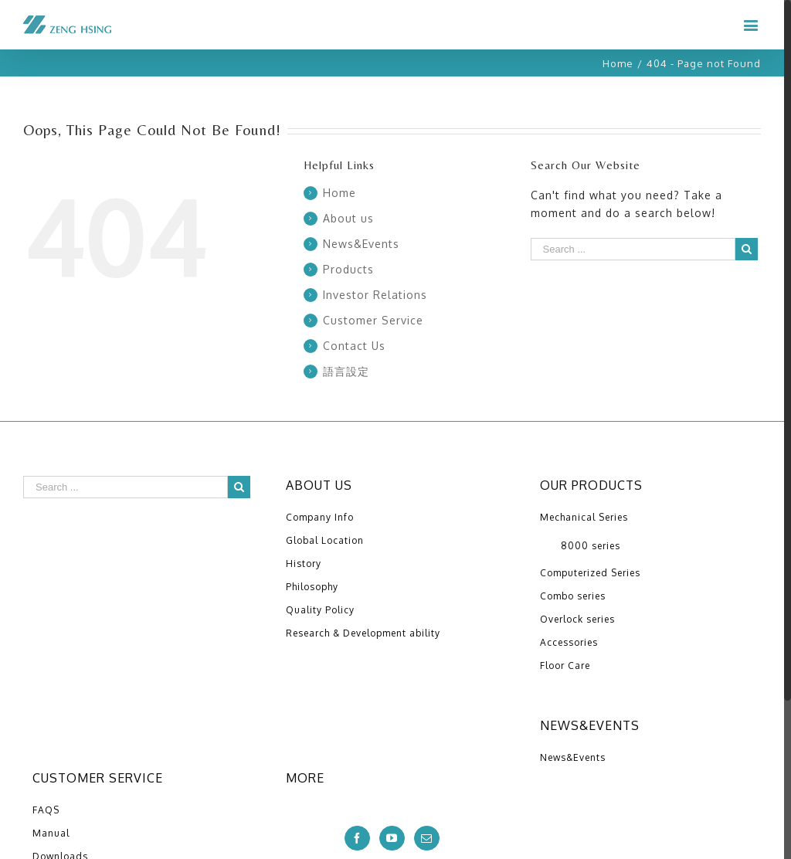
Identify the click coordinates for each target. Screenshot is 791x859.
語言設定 (346, 371)
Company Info (320, 517)
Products (348, 269)
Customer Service (373, 320)
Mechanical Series (584, 517)
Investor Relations (375, 294)
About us (348, 218)
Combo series (573, 596)
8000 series (590, 546)
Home (339, 192)
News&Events (361, 243)
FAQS (45, 810)
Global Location (325, 540)
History (303, 563)
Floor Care (565, 665)
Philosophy (312, 586)
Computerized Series (590, 573)
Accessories (569, 642)
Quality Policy (320, 610)
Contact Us (354, 345)
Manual (51, 833)
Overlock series (577, 619)
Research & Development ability (363, 633)
